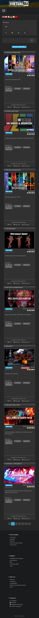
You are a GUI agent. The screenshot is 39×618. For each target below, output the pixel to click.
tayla (33, 367)
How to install (26, 107)
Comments (17, 107)
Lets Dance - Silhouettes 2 (14, 463)
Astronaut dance (11, 228)
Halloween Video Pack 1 (13, 405)
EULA (11, 587)
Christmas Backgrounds (13, 52)
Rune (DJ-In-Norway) (29, 308)
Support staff (31, 132)
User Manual (13, 560)
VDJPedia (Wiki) (14, 564)
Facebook (13, 600)
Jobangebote (13, 583)
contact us (13, 581)
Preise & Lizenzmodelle (16, 543)
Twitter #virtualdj (15, 606)
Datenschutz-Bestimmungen (18, 585)
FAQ (11, 562)
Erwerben (12, 539)
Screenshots (13, 545)
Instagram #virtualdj (16, 604)
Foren (11, 566)
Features (12, 541)
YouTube (13, 602)
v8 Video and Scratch (12, 111)
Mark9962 (32, 73)
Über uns (12, 579)
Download (12, 537)
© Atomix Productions (19, 616)
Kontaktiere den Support (16, 558)
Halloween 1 (9, 346)
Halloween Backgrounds (13, 170)
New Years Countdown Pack (14, 287)
